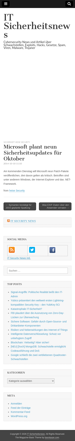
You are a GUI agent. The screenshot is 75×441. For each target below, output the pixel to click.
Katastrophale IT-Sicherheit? (26, 309)
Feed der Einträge (21, 407)
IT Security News (23, 221)
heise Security (17, 190)
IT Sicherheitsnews (37, 26)
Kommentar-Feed (20, 412)
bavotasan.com (52, 437)
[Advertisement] (37, 99)
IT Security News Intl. (19, 258)
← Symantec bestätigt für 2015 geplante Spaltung (19, 206)
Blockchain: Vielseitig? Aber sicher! (30, 342)
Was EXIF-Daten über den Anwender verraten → (55, 206)
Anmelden (16, 403)
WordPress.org (19, 416)
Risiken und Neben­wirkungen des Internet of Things (39, 329)
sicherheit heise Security (17, 142)
